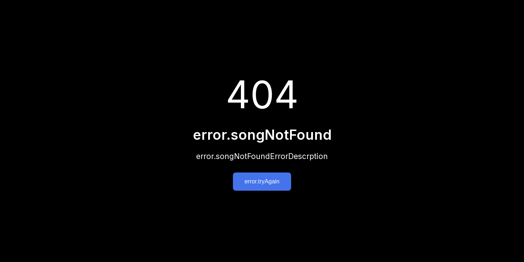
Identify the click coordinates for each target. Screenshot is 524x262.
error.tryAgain (262, 181)
